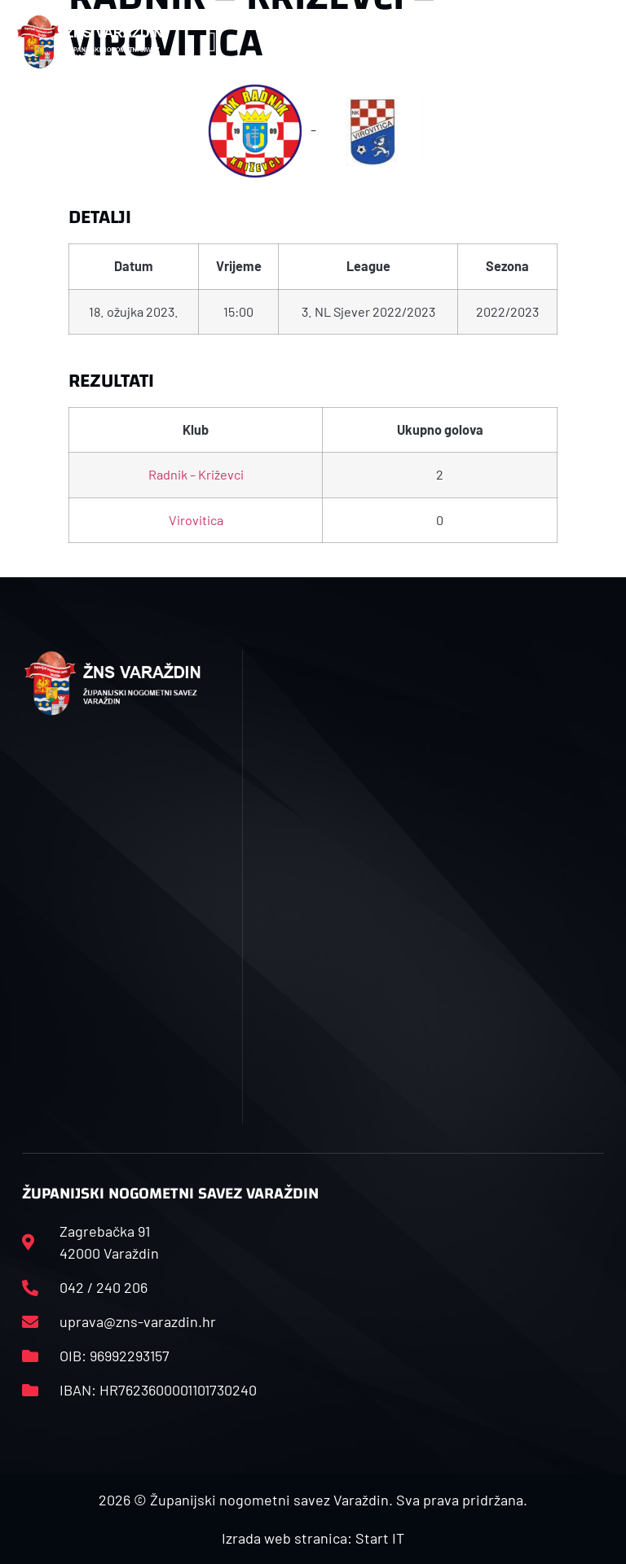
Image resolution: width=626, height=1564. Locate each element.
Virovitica (196, 520)
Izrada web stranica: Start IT (313, 1538)
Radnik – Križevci (196, 474)
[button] (211, 42)
